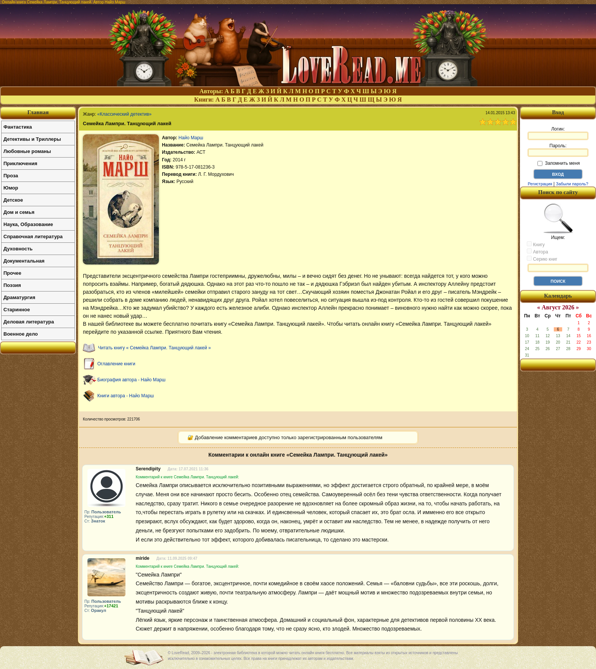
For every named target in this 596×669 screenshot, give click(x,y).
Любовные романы (27, 151)
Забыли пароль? (572, 184)
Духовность (18, 249)
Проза (10, 175)
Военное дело (20, 334)
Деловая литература (28, 322)
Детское (13, 200)
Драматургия (19, 297)
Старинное (16, 309)
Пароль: (558, 150)
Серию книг (542, 259)
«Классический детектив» (124, 114)
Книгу (536, 244)
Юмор (10, 188)
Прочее (12, 273)
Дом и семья (19, 212)
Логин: (558, 133)
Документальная (23, 261)
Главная (38, 112)
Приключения (20, 163)
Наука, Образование (28, 224)
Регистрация (540, 184)
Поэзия (12, 285)
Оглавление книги (116, 363)
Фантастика (17, 127)
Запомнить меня (558, 163)
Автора (537, 251)
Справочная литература (33, 236)
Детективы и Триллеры (32, 139)
